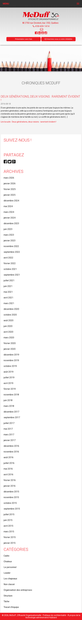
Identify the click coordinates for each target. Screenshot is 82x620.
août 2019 (8, 371)
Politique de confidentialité (54, 615)
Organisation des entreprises (18, 590)
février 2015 (10, 537)
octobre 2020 (10, 314)
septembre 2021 (12, 274)
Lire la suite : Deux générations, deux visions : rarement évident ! (28, 122)
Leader (7, 573)
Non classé (9, 584)
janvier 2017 (9, 440)
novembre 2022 (11, 246)
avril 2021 (8, 297)
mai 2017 (8, 429)
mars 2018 (9, 406)
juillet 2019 (9, 377)
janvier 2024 (9, 217)
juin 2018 (8, 400)
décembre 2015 (11, 491)
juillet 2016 (9, 463)
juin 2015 (8, 520)
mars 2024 (9, 212)
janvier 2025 (9, 195)
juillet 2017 (9, 423)
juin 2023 (8, 229)
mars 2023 (9, 235)
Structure (8, 595)
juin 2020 (8, 326)
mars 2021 (9, 303)
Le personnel (10, 567)
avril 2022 (8, 257)
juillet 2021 (9, 280)
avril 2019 (8, 383)
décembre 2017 (11, 411)
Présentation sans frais (23, 39)
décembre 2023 (11, 223)
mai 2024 (8, 206)
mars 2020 (9, 337)
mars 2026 (9, 177)
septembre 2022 (12, 252)
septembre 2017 (12, 417)
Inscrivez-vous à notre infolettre (58, 39)
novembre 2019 (11, 360)
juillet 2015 (9, 514)
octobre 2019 (10, 366)
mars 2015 (9, 531)
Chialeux (8, 561)
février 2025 (10, 189)
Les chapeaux (10, 578)
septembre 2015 (12, 508)
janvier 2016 (9, 486)
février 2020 (10, 343)
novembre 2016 (11, 451)
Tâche (6, 601)
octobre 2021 (10, 269)
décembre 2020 (11, 309)
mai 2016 (8, 468)
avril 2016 (8, 474)
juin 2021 (8, 286)
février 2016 (10, 480)
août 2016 (8, 457)
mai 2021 (8, 292)
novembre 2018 (11, 394)
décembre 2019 (11, 354)
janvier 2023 (9, 240)
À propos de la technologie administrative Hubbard (52, 616)
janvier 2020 (9, 349)
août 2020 (8, 320)
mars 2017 (9, 434)
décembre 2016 (11, 446)
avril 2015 (8, 526)
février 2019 (10, 389)
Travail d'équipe (11, 607)
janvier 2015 (9, 543)
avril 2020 (8, 332)
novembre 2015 (11, 497)
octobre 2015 (10, 503)
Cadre (6, 555)
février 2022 (10, 263)
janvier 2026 (9, 183)
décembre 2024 (11, 200)
